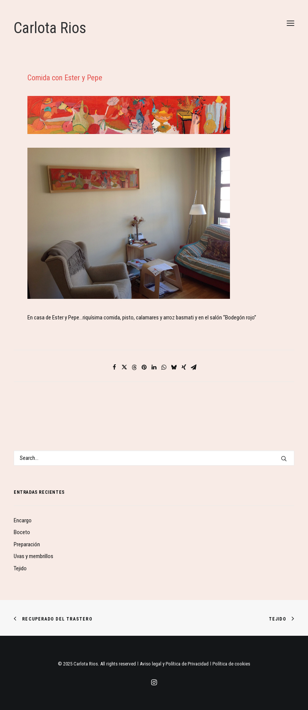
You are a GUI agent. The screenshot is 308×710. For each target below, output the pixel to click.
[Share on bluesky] (174, 367)
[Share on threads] (134, 367)
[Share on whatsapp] (164, 367)
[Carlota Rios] (154, 28)
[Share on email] (193, 367)
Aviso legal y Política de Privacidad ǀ (176, 664)
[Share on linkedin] (154, 367)
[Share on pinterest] (144, 367)
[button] (290, 23)
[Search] (154, 458)
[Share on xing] (183, 367)
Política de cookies (231, 664)
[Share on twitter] (124, 367)
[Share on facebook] (114, 367)
